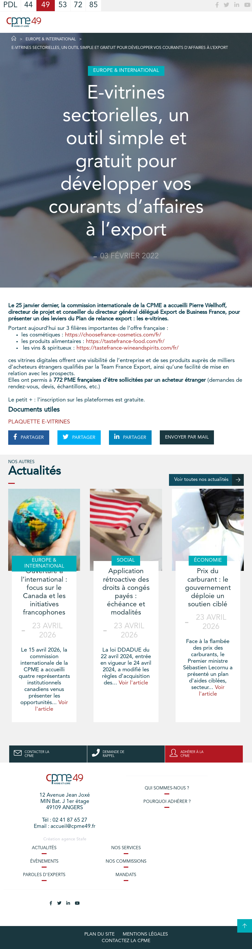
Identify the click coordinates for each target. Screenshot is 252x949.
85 (93, 5)
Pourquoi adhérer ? (167, 802)
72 (78, 5)
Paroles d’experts (44, 875)
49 (45, 5)
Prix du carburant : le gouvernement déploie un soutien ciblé (208, 588)
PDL (10, 5)
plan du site (99, 934)
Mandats (126, 875)
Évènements (44, 861)
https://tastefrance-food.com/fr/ (125, 341)
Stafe (81, 839)
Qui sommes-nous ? (167, 788)
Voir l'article (133, 683)
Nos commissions (126, 861)
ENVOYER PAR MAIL (187, 437)
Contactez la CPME (126, 940)
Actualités (44, 848)
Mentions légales (145, 934)
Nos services (126, 848)
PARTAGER (28, 437)
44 (28, 5)
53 (62, 5)
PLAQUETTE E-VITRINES (39, 422)
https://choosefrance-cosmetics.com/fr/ (113, 335)
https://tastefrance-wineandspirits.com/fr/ (127, 348)
